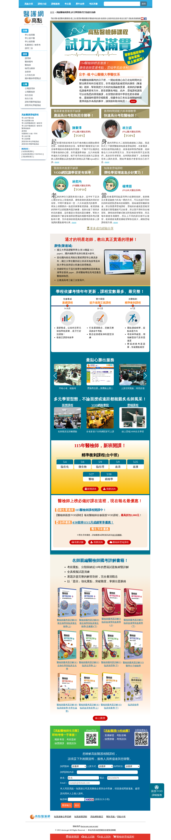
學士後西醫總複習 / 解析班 (32, 123)
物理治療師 (30, 68)
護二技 (73, 18)
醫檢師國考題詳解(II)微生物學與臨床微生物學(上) (67, 623)
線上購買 (100, 718)
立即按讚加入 (141, 730)
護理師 (28, 58)
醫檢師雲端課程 (119, 542)
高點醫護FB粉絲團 (116, 730)
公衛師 (109, 18)
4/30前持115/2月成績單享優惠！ (93, 522)
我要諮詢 (109, 489)
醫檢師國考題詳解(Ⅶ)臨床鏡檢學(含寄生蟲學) (67, 708)
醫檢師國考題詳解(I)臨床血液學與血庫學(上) (111, 622)
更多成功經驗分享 (100, 228)
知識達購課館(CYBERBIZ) (32, 154)
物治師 (97, 18)
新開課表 (90, 489)
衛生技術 (29, 95)
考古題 (68, 4)
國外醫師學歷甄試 (33, 78)
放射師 (28, 72)
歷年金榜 (80, 4)
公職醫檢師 (30, 92)
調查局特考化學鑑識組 (30, 141)
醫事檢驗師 (26, 128)
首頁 (52, 12)
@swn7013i (91, 730)
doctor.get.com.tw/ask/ (89, 826)
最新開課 (72, 836)
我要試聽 (77, 542)
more (133, 101)
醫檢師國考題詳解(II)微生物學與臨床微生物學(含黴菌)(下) (89, 623)
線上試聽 (88, 836)
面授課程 (67, 405)
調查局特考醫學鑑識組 (30, 144)
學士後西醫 (30, 35)
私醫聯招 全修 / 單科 (29, 134)
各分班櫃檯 (117, 535)
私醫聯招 (66, 18)
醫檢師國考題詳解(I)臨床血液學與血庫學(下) (133, 623)
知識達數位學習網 (62, 816)
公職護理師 (30, 88)
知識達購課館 (27, 151)
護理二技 (29, 48)
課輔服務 (55, 4)
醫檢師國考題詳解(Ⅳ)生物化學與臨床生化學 (67, 665)
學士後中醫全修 (28, 118)
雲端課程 (132, 405)
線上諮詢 (104, 836)
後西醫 (60, 18)
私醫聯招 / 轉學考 (33, 45)
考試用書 (93, 4)
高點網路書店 (27, 157)
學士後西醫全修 (28, 121)
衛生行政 (29, 98)
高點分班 (28, 4)
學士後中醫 (30, 38)
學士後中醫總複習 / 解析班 (32, 126)
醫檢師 (28, 65)
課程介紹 (42, 4)
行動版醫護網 (135, 816)
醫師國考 (29, 61)
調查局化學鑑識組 (33, 105)
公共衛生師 (30, 75)
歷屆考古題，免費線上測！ (100, 388)
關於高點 (110, 816)
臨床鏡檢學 (133, 705)
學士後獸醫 (30, 41)
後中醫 (54, 18)
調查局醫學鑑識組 (33, 102)
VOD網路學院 (100, 405)
